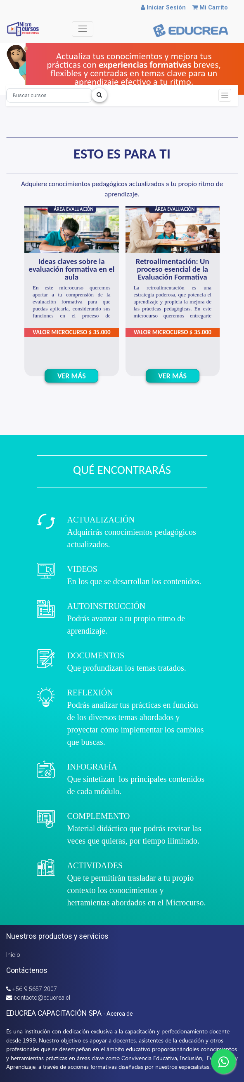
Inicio (13, 954)
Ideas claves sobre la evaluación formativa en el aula (71, 269)
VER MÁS (71, 375)
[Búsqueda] (49, 95)
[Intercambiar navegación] (224, 95)
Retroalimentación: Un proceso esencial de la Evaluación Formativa (172, 269)
